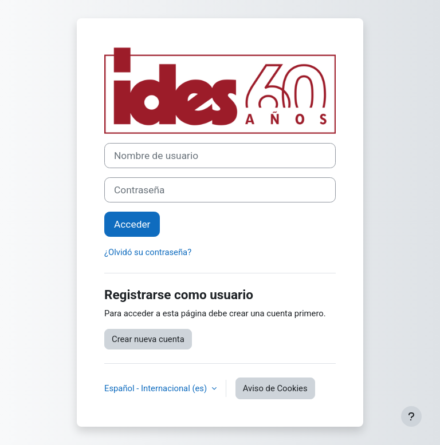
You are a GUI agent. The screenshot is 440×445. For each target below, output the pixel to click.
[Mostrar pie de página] (411, 416)
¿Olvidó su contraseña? (147, 252)
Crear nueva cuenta (148, 339)
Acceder (132, 224)
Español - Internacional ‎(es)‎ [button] (156, 388)
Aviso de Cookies (275, 388)
